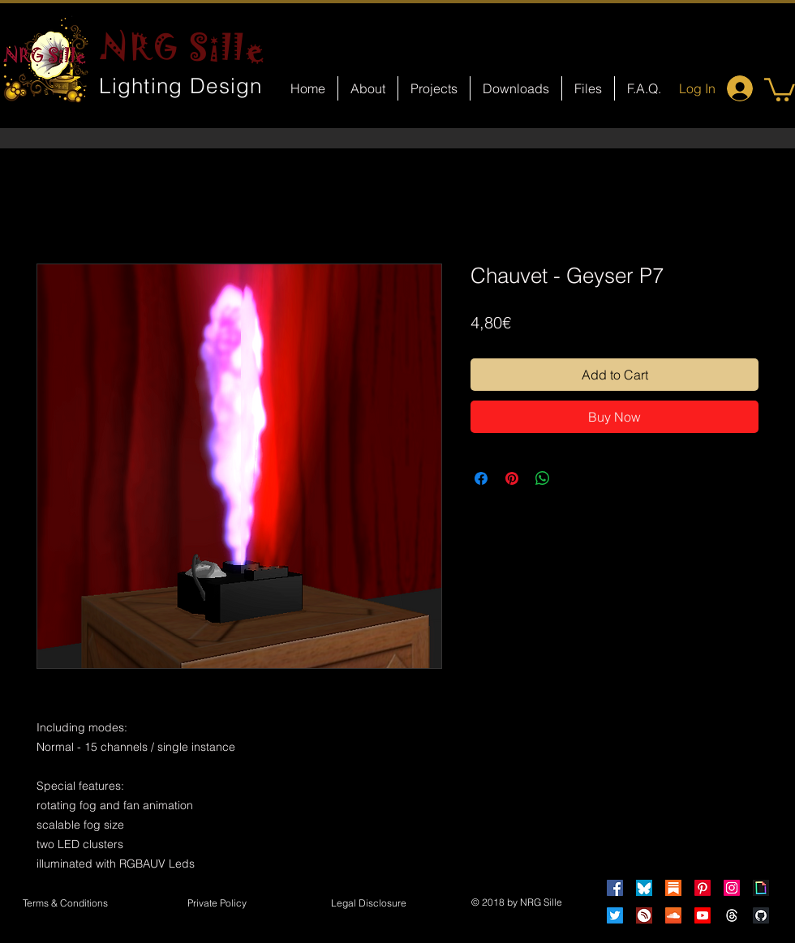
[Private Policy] (216, 904)
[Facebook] (615, 888)
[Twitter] (615, 915)
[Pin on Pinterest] (512, 478)
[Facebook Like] (412, 694)
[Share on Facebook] (481, 478)
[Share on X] (573, 478)
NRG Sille (183, 47)
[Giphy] (761, 888)
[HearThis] (644, 915)
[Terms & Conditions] (64, 904)
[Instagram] (732, 888)
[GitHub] (761, 915)
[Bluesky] (644, 888)
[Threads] (732, 915)
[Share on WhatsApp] (542, 478)
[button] (779, 88)
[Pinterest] (702, 888)
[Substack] (673, 888)
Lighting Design (181, 86)
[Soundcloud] (673, 915)
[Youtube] (702, 915)
